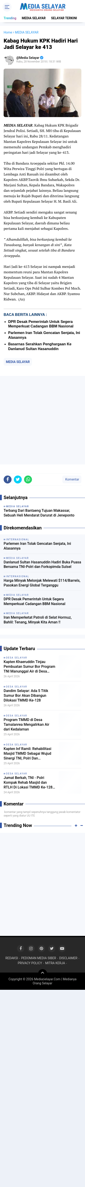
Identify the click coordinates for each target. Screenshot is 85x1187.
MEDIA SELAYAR (34, 18)
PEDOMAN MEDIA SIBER (38, 958)
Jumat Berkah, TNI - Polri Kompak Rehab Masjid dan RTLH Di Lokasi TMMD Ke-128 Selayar (28, 783)
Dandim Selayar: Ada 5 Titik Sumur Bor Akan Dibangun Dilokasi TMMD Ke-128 (26, 695)
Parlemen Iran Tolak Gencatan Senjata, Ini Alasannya (37, 545)
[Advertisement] (42, 420)
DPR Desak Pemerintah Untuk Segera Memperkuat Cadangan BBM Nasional (34, 601)
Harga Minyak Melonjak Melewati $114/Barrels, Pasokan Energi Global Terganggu (42, 582)
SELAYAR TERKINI (64, 18)
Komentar (72, 479)
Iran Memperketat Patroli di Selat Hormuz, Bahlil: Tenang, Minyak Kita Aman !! (38, 619)
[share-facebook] (8, 479)
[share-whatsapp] (28, 479)
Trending (10, 18)
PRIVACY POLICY (30, 963)
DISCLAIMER (68, 958)
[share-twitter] (18, 479)
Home (8, 32)
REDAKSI (11, 958)
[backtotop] (42, 973)
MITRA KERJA (55, 963)
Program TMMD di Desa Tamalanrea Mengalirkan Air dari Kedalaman (26, 724)
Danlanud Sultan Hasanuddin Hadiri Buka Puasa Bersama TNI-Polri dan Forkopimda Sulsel (42, 564)
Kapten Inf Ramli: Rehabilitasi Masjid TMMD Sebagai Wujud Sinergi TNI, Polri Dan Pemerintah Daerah (27, 754)
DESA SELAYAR (16, 657)
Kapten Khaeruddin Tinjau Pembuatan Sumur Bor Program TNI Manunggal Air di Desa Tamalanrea (29, 667)
